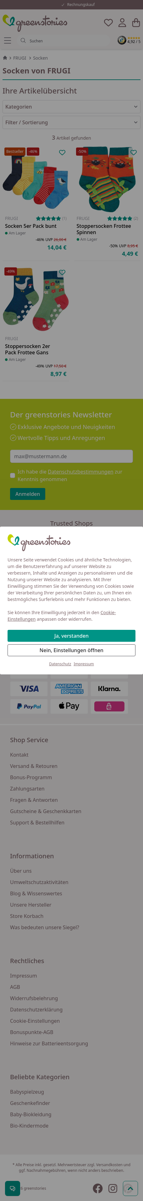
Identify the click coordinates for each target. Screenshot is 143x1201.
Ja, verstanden (71, 635)
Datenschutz (60, 664)
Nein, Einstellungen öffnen (71, 650)
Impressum (84, 664)
